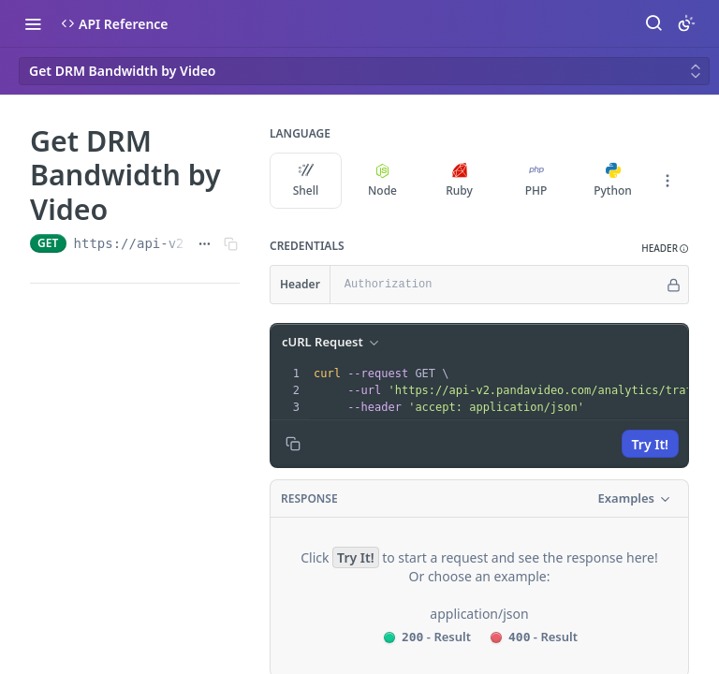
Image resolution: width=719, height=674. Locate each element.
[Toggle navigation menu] (33, 23)
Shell (306, 180)
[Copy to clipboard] (293, 444)
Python (613, 180)
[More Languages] (667, 181)
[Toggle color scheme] (686, 23)
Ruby (459, 180)
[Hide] (673, 284)
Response (309, 498)
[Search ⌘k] (653, 23)
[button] (665, 249)
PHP (536, 180)
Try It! (650, 444)
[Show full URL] (204, 243)
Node (382, 180)
